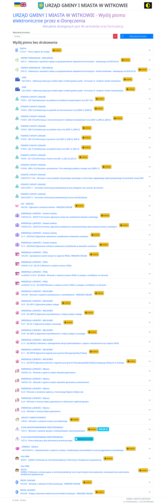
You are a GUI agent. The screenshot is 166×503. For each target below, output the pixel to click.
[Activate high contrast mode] (148, 5)
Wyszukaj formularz (21, 32)
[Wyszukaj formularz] (136, 36)
